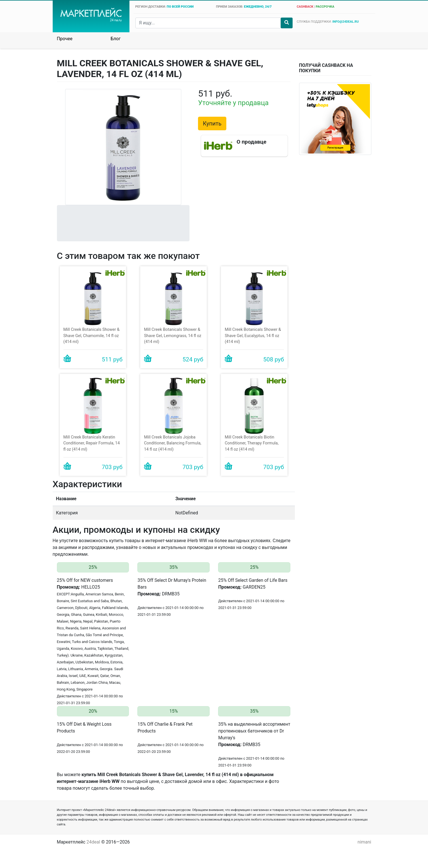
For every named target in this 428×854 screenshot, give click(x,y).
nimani (364, 842)
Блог (116, 38)
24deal (93, 842)
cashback (305, 6)
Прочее (65, 38)
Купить (212, 123)
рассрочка (325, 6)
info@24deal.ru (346, 22)
